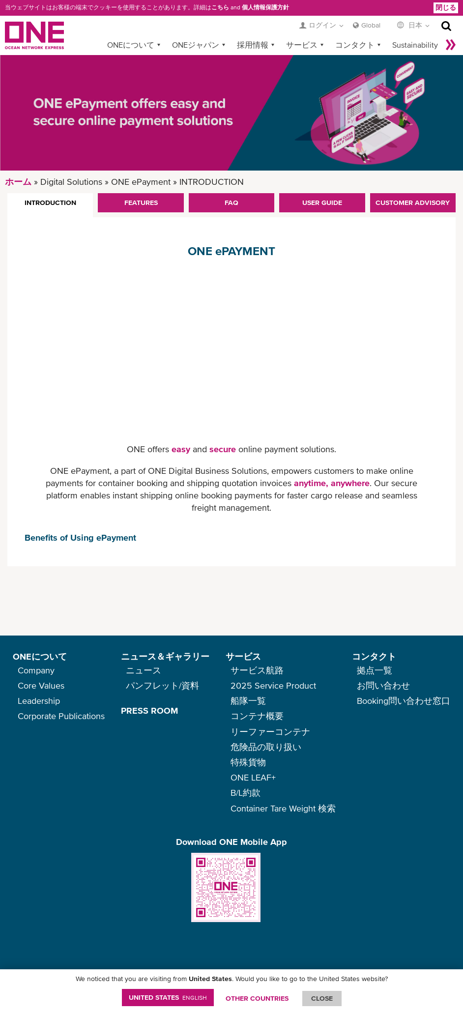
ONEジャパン (195, 44)
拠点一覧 (374, 670)
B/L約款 (245, 792)
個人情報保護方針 (265, 7)
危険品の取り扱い (266, 747)
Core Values (41, 685)
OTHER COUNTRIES (257, 998)
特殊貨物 (248, 762)
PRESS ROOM (149, 710)
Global (370, 25)
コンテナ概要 (257, 716)
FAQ (231, 202)
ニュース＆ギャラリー (165, 656)
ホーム (18, 181)
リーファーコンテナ (270, 731)
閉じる (445, 7)
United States (168, 997)
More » (450, 44)
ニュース (143, 670)
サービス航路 (257, 670)
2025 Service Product (273, 685)
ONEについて (130, 44)
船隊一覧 (248, 700)
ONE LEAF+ (253, 777)
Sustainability (415, 44)
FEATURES (141, 202)
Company (36, 670)
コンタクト (355, 44)
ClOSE (322, 998)
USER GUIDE (322, 202)
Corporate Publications (61, 716)
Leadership (39, 700)
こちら (220, 7)
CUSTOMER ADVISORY (413, 202)
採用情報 (252, 44)
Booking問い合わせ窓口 (403, 700)
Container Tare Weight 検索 (283, 808)
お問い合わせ (383, 685)
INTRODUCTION (50, 202)
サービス (302, 44)
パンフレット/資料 (162, 685)
